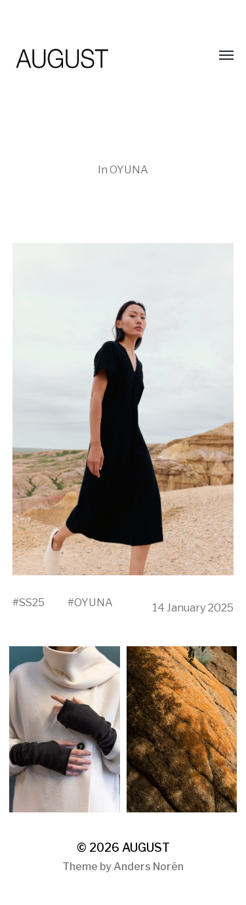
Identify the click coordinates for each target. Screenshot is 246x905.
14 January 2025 (193, 607)
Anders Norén (148, 866)
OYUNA (129, 169)
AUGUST (146, 847)
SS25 (32, 602)
